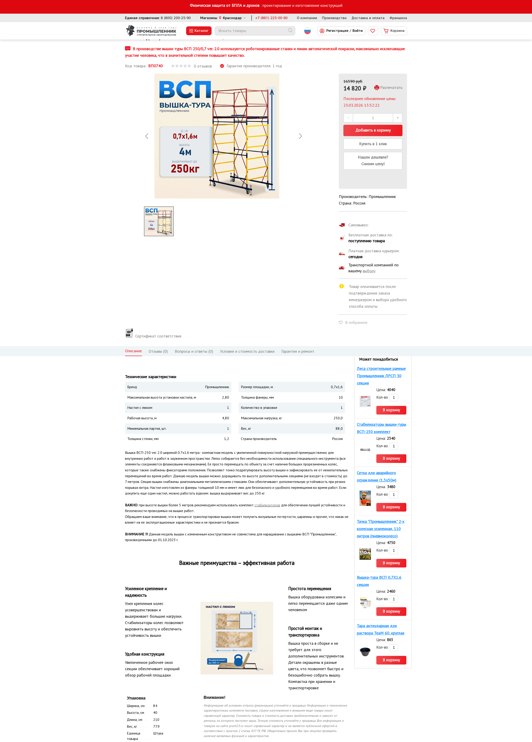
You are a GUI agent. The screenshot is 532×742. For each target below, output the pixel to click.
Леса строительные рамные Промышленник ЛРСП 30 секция (381, 376)
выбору (369, 270)
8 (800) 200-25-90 (176, 18)
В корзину (391, 409)
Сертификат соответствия (153, 336)
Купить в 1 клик (373, 143)
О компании (307, 18)
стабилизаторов (267, 505)
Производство (334, 18)
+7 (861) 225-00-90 (271, 18)
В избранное (356, 322)
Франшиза (398, 18)
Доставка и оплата (368, 18)
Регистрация (337, 31)
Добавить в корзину (373, 130)
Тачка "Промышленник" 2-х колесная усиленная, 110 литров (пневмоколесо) (380, 529)
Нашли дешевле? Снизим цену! (373, 160)
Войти (357, 31)
